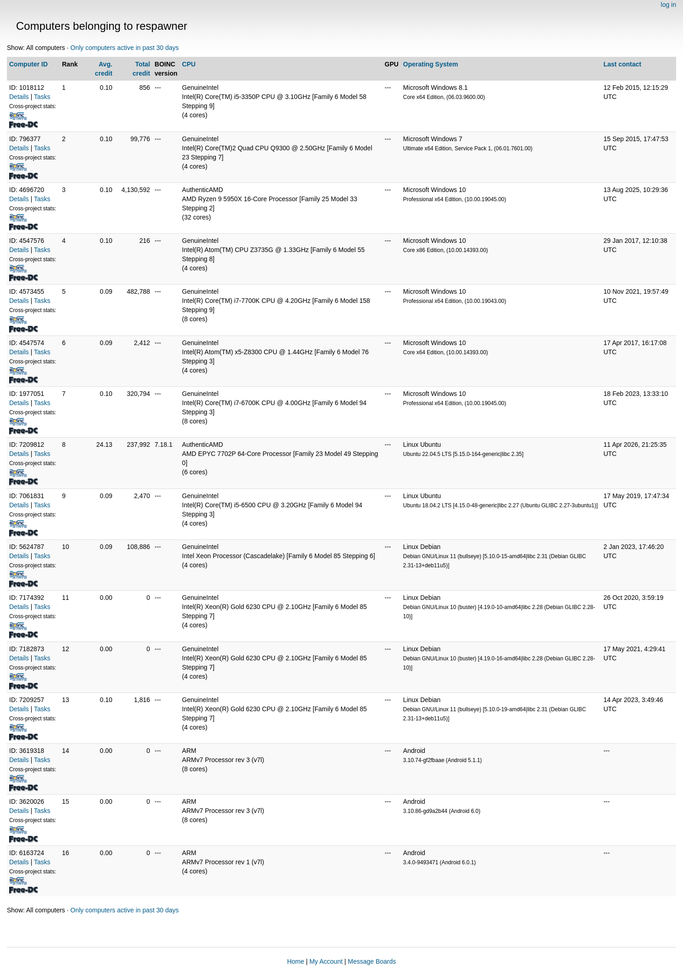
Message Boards (372, 961)
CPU (189, 64)
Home (295, 961)
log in (668, 4)
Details (19, 96)
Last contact (622, 64)
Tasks (42, 96)
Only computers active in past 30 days (125, 47)
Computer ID (28, 64)
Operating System (430, 64)
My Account (325, 961)
